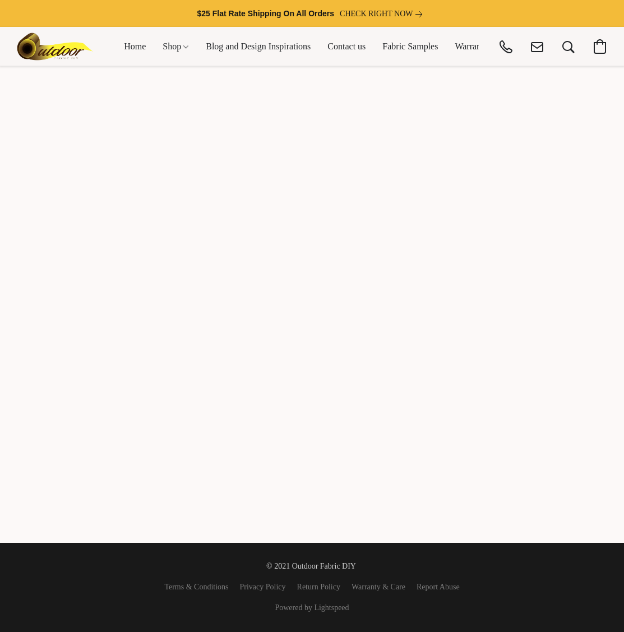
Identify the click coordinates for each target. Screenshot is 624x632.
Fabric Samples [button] (410, 46)
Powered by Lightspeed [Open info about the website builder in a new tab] (312, 607)
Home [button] (135, 46)
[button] (55, 47)
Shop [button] (175, 46)
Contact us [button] (346, 46)
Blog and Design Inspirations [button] (258, 46)
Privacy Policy (263, 587)
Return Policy (318, 587)
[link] (383, 14)
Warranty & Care (378, 587)
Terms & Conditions (196, 587)
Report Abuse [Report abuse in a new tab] (438, 587)
